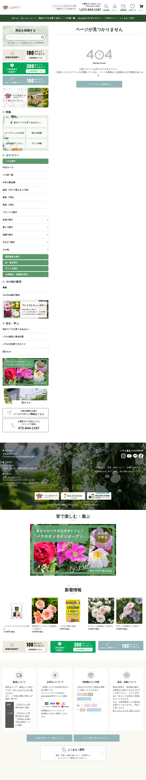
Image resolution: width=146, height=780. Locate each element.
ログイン (115, 10)
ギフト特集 (36, 143)
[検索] (43, 37)
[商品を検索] (22, 37)
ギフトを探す (11, 268)
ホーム (15, 18)
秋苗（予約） (9, 205)
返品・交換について (135, 467)
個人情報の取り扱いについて (131, 471)
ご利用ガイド (110, 18)
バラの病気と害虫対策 (13, 337)
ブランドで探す (10, 212)
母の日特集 (36, 133)
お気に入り (132, 10)
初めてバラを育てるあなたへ (16, 329)
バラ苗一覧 (70, 18)
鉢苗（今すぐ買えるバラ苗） (16, 190)
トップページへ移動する (99, 84)
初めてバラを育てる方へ (50, 18)
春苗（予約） (9, 197)
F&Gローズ (8, 167)
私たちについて (28, 18)
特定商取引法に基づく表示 (106, 471)
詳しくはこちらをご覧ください (126, 704)
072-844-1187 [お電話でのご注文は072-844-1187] (91, 9)
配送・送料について (116, 467)
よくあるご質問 (126, 18)
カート (141, 10)
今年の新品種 (9, 182)
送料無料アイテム (14, 143)
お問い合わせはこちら (12, 477)
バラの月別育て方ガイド (14, 344)
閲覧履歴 (123, 10)
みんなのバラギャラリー (89, 18)
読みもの (7, 351)
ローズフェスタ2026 (14, 133)
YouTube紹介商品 (11, 295)
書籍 (5, 287)
